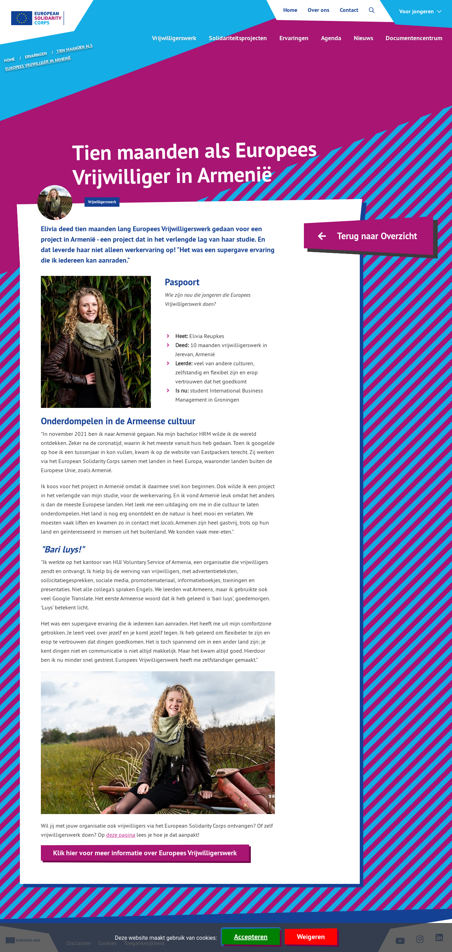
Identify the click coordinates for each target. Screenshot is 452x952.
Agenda (331, 38)
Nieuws (363, 38)
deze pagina (120, 834)
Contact (349, 10)
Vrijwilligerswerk (174, 38)
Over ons (318, 10)
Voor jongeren (416, 11)
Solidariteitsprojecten (238, 38)
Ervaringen (293, 38)
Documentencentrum (414, 38)
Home (290, 10)
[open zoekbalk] (371, 10)
